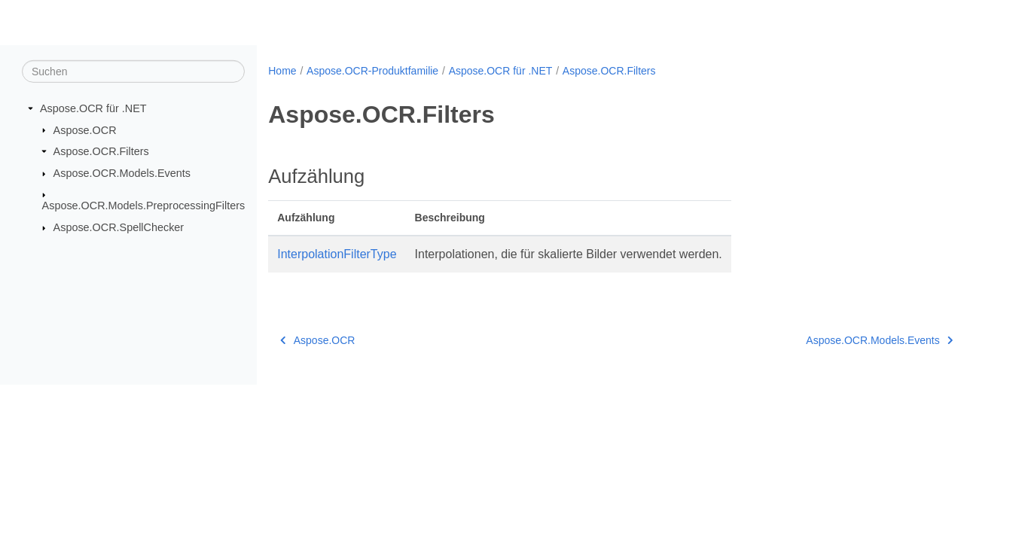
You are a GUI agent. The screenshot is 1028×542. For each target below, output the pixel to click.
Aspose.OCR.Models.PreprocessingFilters (144, 205)
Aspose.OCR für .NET (93, 108)
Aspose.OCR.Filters (101, 151)
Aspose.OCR (85, 129)
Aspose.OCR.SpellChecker (119, 227)
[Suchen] (133, 71)
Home (282, 71)
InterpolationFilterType (336, 254)
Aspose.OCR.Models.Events (122, 173)
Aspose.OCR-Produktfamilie (372, 71)
